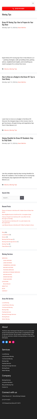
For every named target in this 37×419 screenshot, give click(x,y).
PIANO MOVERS (7, 279)
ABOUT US (5, 286)
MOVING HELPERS (8, 267)
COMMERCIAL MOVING (9, 265)
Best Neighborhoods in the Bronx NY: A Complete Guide (16, 214)
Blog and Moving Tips (7, 384)
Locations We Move (7, 382)
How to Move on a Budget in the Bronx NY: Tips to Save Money (18, 77)
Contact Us (5, 387)
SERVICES (4, 258)
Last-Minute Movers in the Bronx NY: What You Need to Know (18, 225)
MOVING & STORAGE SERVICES (11, 272)
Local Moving (5, 302)
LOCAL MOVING (7, 260)
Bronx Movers (6, 284)
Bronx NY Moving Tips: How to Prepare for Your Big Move (17, 23)
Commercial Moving (7, 307)
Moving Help (5, 309)
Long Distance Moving (8, 305)
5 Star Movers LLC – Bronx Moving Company (13, 396)
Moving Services (6, 380)
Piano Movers (5, 246)
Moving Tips (13, 69)
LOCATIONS (5, 281)
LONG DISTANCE (7, 262)
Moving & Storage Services (9, 314)
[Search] (22, 198)
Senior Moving (6, 319)
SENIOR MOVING (7, 277)
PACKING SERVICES (8, 270)
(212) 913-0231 (6, 399)
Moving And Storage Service (9, 241)
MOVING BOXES (7, 274)
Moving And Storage (7, 239)
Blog (3, 232)
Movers (6, 69)
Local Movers (5, 234)
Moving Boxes (5, 316)
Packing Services (6, 312)
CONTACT (4, 291)
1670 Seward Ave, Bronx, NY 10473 (11, 403)
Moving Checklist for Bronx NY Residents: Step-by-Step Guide (18, 139)
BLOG (3, 288)
